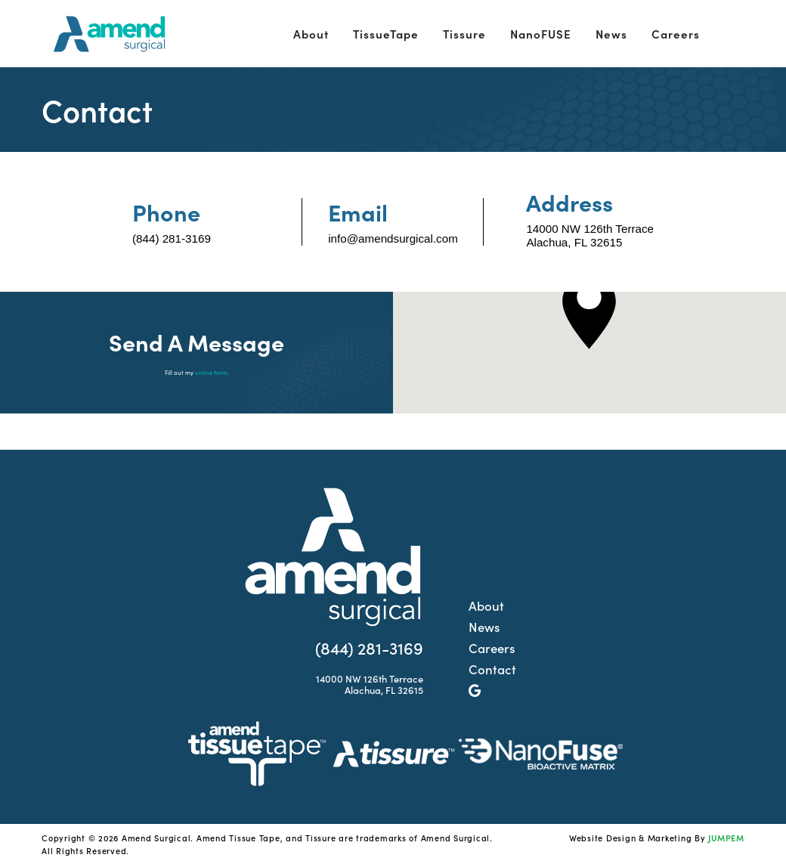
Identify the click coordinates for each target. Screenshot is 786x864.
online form (211, 372)
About (311, 34)
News (611, 34)
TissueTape (386, 34)
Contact (492, 669)
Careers (675, 34)
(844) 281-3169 (171, 238)
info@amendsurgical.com (393, 238)
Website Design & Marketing (630, 837)
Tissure (464, 34)
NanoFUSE (540, 34)
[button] (589, 312)
